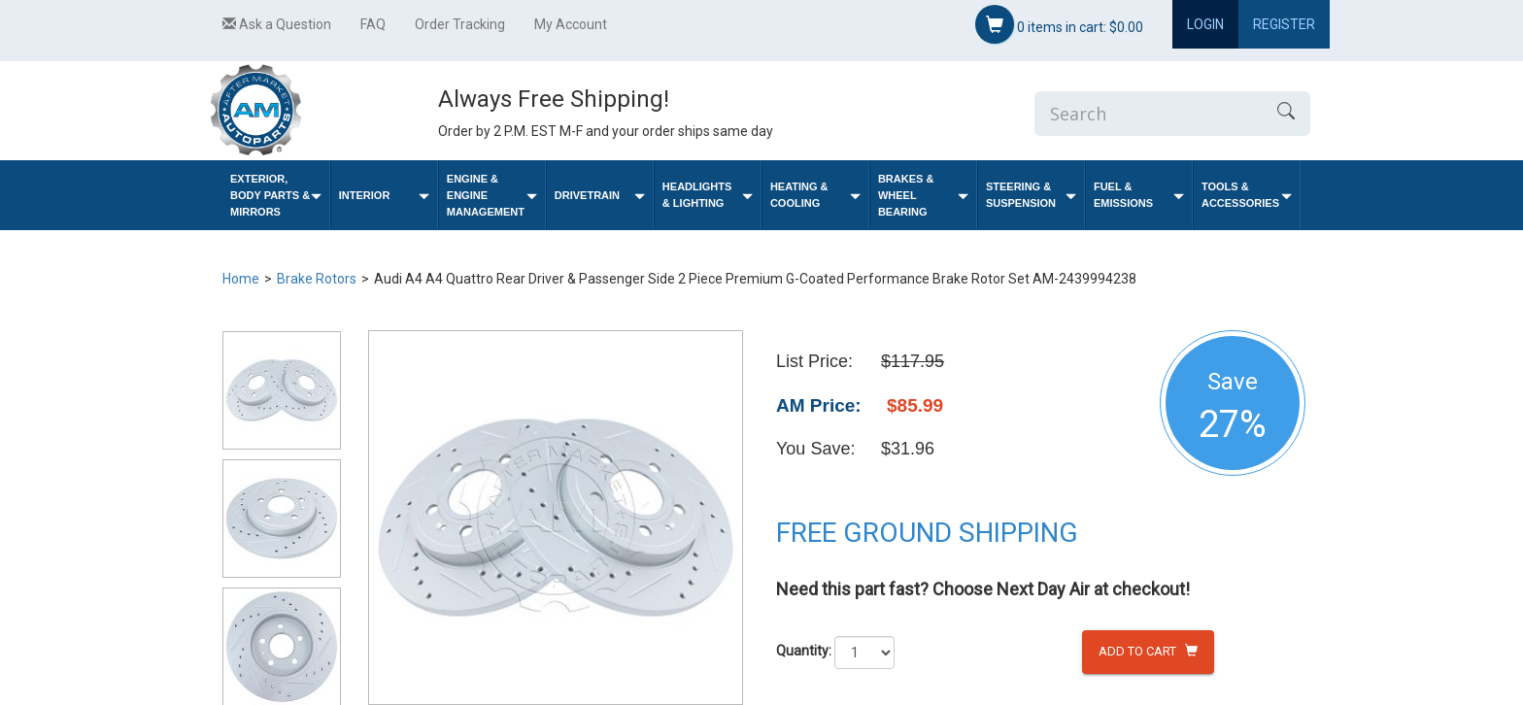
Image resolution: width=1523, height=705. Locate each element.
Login (1205, 24)
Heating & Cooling (815, 195)
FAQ (373, 24)
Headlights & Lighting (707, 195)
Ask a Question (276, 24)
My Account (570, 24)
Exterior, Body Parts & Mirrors (276, 195)
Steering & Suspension (1031, 195)
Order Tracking (460, 24)
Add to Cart (1148, 651)
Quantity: (803, 650)
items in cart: (1059, 24)
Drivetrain (600, 195)
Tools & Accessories (1246, 195)
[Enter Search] (1148, 113)
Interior (384, 195)
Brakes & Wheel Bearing (923, 195)
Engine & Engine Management (492, 195)
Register (1284, 24)
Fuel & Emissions (1139, 195)
